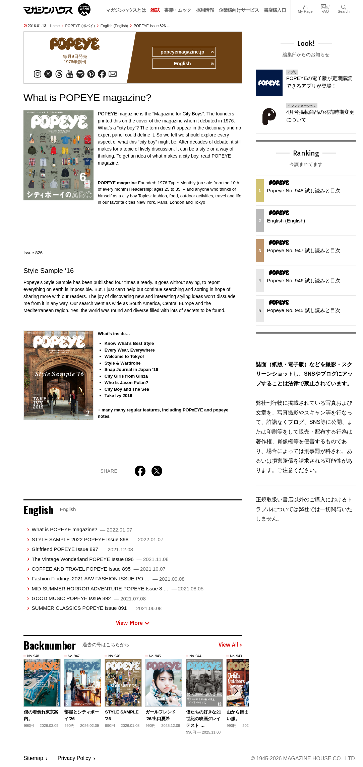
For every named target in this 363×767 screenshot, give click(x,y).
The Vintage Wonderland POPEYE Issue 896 (100, 559)
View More (132, 623)
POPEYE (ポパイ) (80, 26)
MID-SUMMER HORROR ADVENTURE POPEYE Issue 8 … (117, 588)
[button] (236, 691)
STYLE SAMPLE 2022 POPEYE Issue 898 (97, 540)
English (193, 64)
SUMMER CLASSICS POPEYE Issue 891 (97, 608)
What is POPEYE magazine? (82, 530)
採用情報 (205, 10)
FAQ (325, 6)
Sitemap (33, 759)
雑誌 (155, 10)
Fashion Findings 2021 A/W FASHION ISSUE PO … (108, 579)
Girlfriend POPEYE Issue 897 (82, 549)
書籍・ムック (177, 10)
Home (55, 26)
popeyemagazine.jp (186, 52)
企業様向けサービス (239, 10)
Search (344, 6)
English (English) (114, 26)
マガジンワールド (56, 9)
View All (230, 645)
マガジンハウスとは (126, 10)
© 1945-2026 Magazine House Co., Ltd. (303, 759)
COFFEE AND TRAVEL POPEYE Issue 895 (98, 569)
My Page (305, 6)
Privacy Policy (74, 759)
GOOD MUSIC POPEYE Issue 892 (89, 598)
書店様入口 (275, 10)
